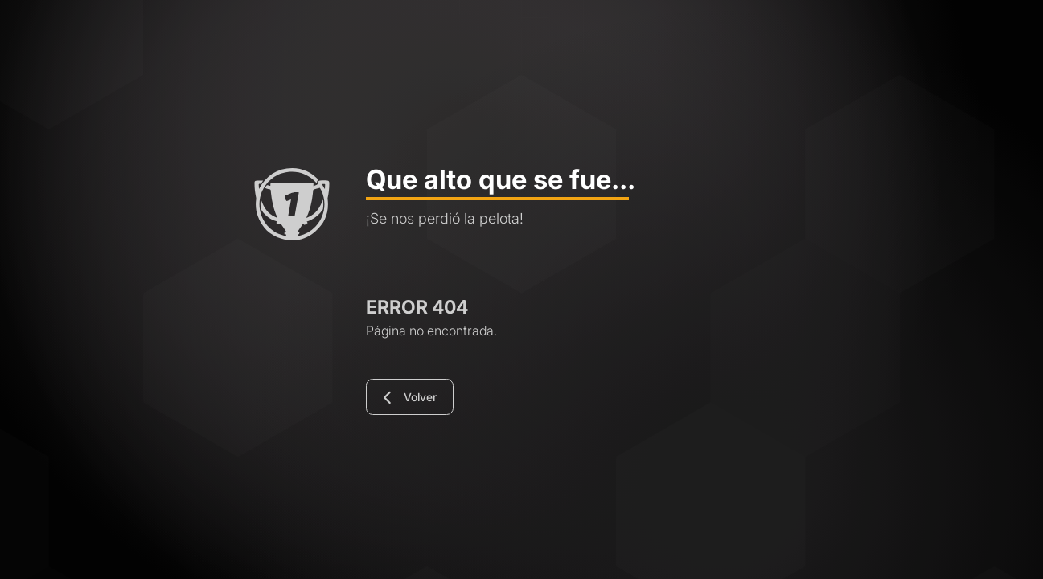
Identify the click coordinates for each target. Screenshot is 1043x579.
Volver (410, 397)
